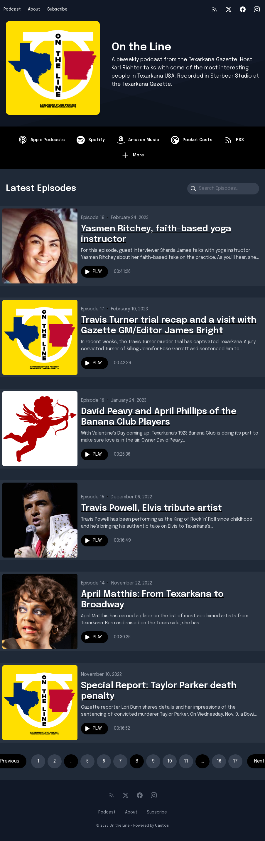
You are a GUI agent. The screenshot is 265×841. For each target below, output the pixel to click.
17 (235, 761)
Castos (162, 826)
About (34, 9)
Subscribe (57, 9)
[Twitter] (228, 9)
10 (169, 761)
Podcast (12, 9)
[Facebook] (243, 9)
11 (186, 761)
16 (219, 761)
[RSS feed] (214, 9)
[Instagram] (257, 9)
